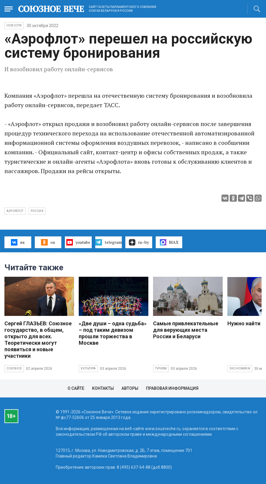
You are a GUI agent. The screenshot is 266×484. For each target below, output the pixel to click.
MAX (169, 242)
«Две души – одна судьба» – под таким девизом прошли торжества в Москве (113, 333)
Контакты (103, 388)
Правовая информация (172, 388)
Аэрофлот (15, 211)
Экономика (239, 368)
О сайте (76, 388)
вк (18, 242)
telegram (108, 242)
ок (48, 242)
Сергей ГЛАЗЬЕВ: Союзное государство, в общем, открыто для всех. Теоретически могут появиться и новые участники (38, 339)
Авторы (129, 388)
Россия (37, 211)
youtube (78, 242)
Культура (88, 368)
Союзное (14, 368)
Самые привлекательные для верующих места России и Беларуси (185, 329)
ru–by (139, 242)
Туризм (161, 368)
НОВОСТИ (14, 25)
